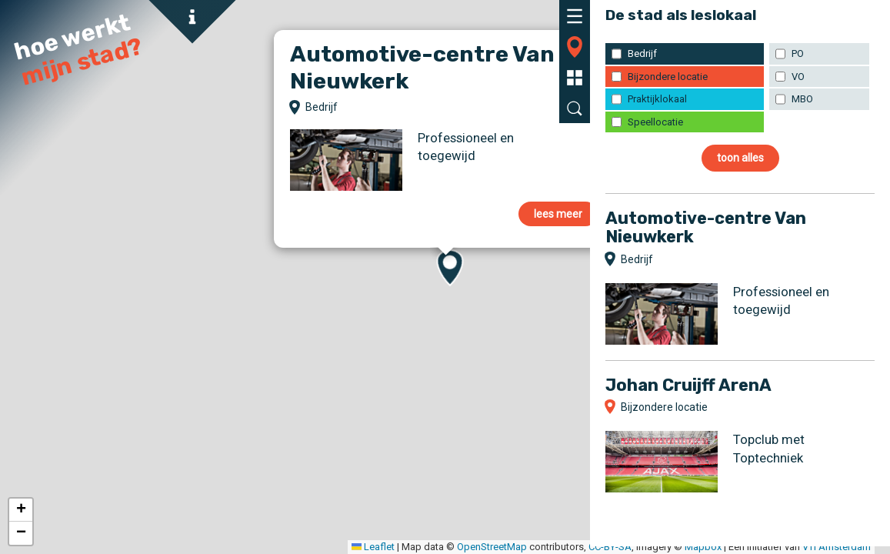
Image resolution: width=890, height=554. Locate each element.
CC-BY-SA (317, 546)
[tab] (574, 15)
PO (798, 53)
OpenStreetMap (200, 546)
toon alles (740, 158)
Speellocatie (655, 122)
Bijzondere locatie (668, 76)
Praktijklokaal (657, 99)
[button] (20, 510)
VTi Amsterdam (544, 546)
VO (798, 76)
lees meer (558, 214)
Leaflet (80, 546)
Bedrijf (642, 53)
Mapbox (410, 546)
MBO (802, 99)
